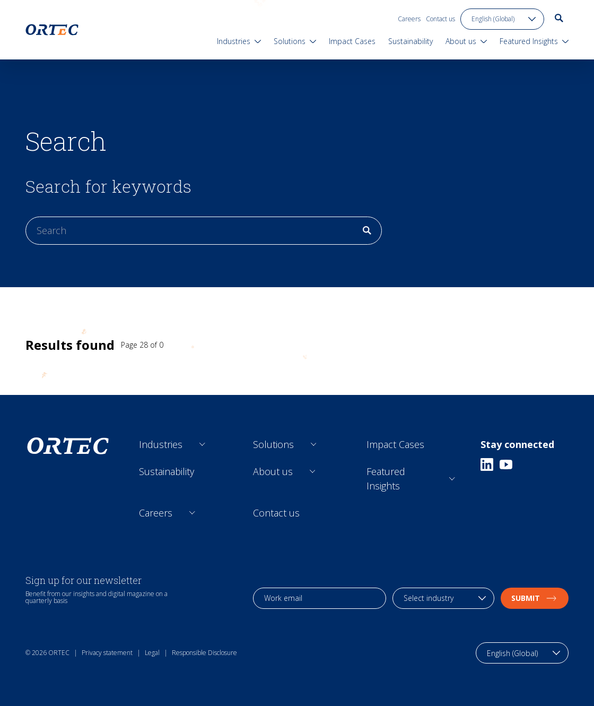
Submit (534, 598)
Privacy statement (107, 652)
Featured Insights (385, 478)
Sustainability (166, 471)
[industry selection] (443, 598)
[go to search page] (559, 18)
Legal (152, 652)
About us (273, 471)
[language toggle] (502, 19)
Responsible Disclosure (204, 652)
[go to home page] (51, 29)
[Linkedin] (487, 464)
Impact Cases (395, 444)
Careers (409, 18)
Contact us (440, 18)
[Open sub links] (202, 444)
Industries (160, 444)
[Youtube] (506, 464)
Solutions (273, 444)
